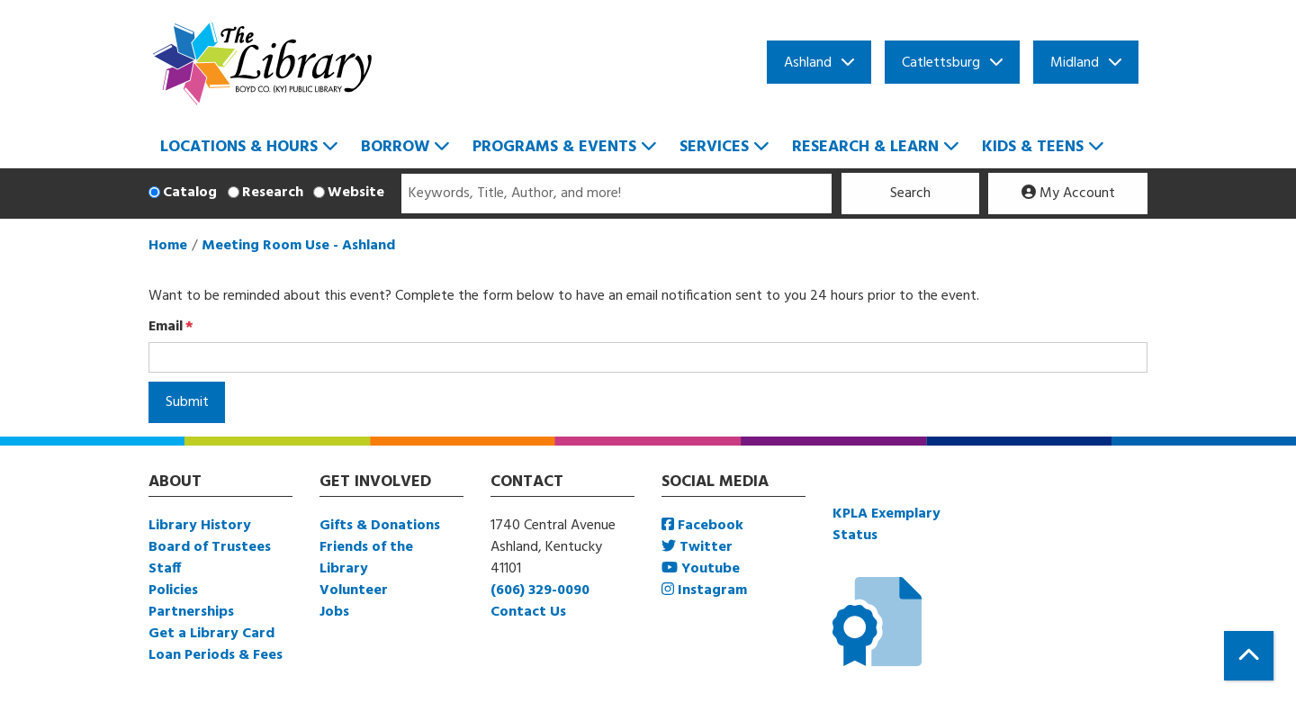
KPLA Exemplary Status (886, 524)
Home (167, 246)
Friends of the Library (366, 558)
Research (272, 192)
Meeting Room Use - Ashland (298, 246)
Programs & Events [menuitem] (554, 147)
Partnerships (191, 612)
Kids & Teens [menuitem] (1033, 147)
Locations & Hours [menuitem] (239, 147)
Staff (164, 569)
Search (910, 193)
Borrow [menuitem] (395, 147)
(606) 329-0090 (540, 590)
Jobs (334, 612)
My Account (1068, 193)
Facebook (702, 525)
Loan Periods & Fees (215, 655)
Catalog (190, 192)
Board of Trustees (209, 547)
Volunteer (354, 590)
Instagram (704, 590)
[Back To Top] (1249, 655)
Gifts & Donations (380, 525)
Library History (199, 525)
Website (356, 192)
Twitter (697, 547)
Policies (173, 590)
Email (165, 327)
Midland (1074, 63)
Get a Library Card (211, 633)
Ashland (808, 63)
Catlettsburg (941, 63)
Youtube (701, 569)
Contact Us (528, 612)
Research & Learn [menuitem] (865, 147)
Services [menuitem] (714, 147)
